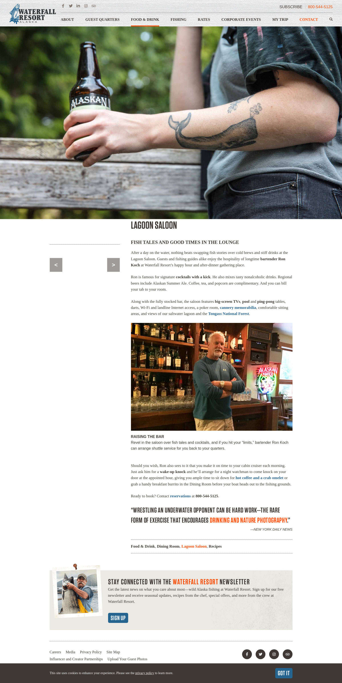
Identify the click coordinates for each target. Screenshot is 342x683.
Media (70, 652)
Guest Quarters (102, 20)
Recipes (215, 546)
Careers (55, 652)
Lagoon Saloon (194, 546)
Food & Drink (145, 20)
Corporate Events (241, 20)
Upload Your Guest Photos (127, 659)
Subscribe (290, 7)
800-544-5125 (320, 7)
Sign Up (118, 618)
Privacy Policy (91, 652)
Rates (204, 20)
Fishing (179, 20)
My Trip (280, 20)
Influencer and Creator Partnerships (76, 659)
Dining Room (168, 546)
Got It (284, 673)
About (67, 20)
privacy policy (144, 673)
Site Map (113, 652)
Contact (309, 20)
